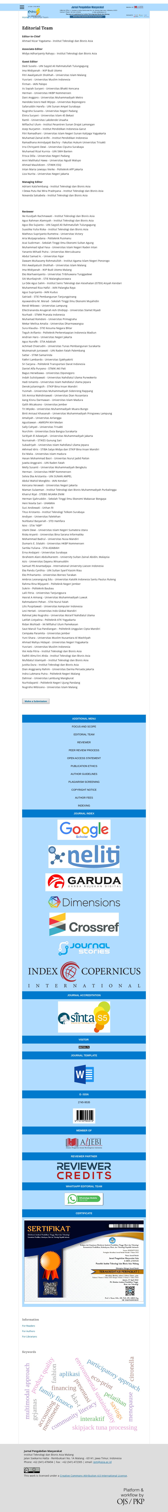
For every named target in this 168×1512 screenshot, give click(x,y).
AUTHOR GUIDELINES (84, 774)
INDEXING (84, 805)
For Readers (28, 1325)
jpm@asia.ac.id (102, 1462)
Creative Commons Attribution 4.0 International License (93, 1475)
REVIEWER (84, 742)
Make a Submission (36, 701)
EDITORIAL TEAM (84, 734)
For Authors (28, 1331)
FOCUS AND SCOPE (84, 726)
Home (25, 17)
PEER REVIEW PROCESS (84, 750)
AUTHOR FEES (84, 797)
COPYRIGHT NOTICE (84, 789)
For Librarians (29, 1336)
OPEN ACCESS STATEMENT (84, 758)
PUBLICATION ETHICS (84, 766)
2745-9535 (84, 1102)
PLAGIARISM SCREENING (84, 781)
